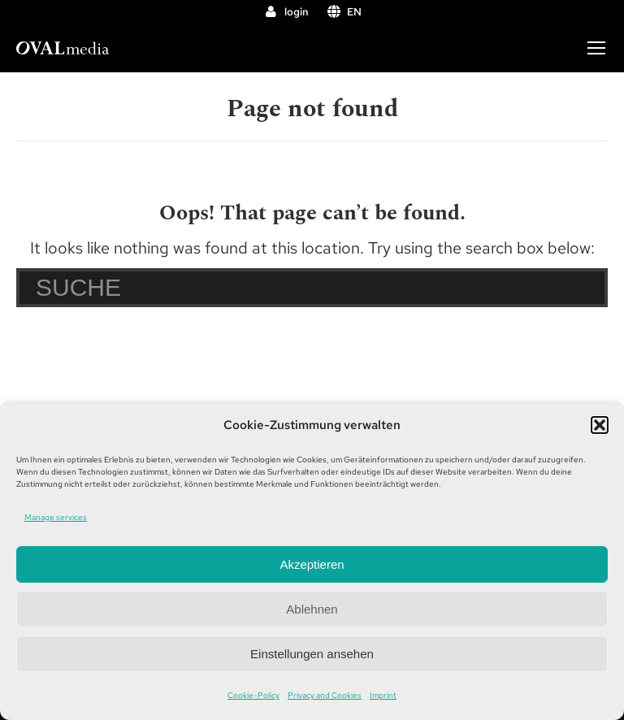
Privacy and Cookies (325, 695)
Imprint (383, 695)
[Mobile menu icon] (596, 48)
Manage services (55, 517)
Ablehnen (311, 609)
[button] (600, 425)
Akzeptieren (312, 564)
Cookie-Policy (254, 695)
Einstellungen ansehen (312, 654)
